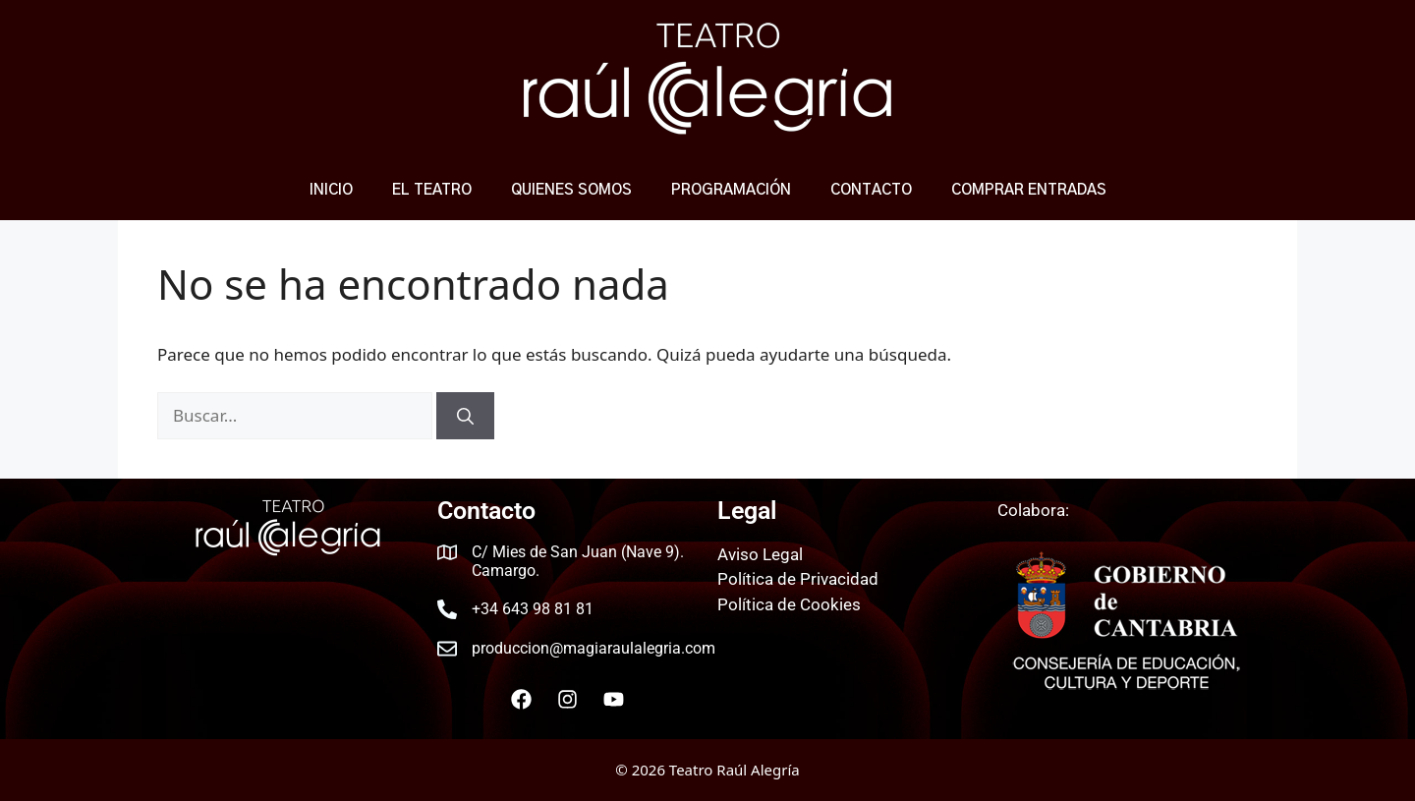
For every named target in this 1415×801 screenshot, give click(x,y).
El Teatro (432, 190)
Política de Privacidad (797, 579)
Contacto (871, 190)
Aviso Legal (760, 554)
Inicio (331, 190)
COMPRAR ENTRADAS (1028, 190)
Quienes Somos (571, 190)
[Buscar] (465, 415)
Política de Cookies (789, 604)
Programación (731, 190)
